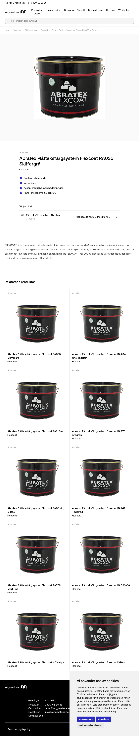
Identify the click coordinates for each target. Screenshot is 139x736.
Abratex (23, 152)
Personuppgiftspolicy (19, 729)
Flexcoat (44, 30)
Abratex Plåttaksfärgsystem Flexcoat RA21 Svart (36, 431)
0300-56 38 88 (39, 2)
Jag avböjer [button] (103, 719)
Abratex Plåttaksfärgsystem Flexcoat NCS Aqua (36, 662)
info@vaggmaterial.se (57, 711)
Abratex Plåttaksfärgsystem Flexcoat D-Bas (98, 662)
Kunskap (69, 9)
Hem (7, 30)
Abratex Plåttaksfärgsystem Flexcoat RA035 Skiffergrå (75, 30)
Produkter (38, 9)
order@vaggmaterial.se (58, 708)
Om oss (110, 9)
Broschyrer (34, 711)
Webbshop (124, 9)
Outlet (37, 13)
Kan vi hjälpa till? (17, 2)
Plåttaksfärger (31, 30)
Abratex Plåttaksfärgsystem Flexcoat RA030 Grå (101, 585)
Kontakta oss (95, 9)
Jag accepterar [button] (86, 719)
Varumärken (54, 9)
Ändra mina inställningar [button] (90, 725)
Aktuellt (81, 9)
